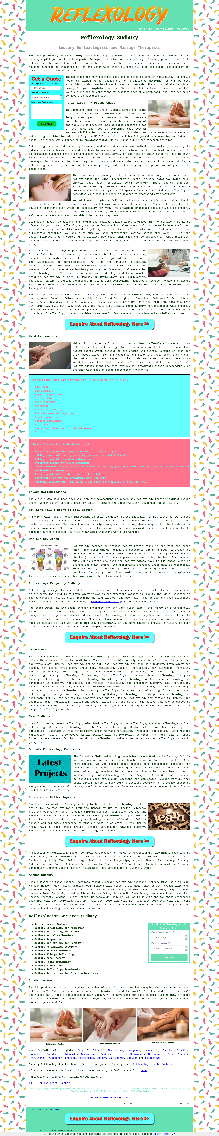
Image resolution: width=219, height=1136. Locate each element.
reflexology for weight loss (88, 664)
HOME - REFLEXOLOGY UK (109, 1097)
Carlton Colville (176, 1050)
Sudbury (93, 294)
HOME (140, 29)
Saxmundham (116, 1058)
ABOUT (159, 29)
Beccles (52, 1054)
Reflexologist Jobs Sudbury (152, 1064)
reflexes (144, 157)
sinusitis (133, 690)
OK (173, 1134)
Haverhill (35, 1054)
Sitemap (31, 1109)
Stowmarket (88, 1054)
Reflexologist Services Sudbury (63, 916)
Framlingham (37, 1058)
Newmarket (137, 1054)
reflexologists (62, 1050)
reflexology (80, 63)
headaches (94, 671)
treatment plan (54, 208)
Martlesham (115, 1050)
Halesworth (155, 1054)
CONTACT (169, 29)
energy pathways (52, 150)
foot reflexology (162, 671)
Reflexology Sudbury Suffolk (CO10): (56, 55)
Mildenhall (69, 1054)
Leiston (121, 1054)
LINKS (149, 29)
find (40, 723)
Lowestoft (151, 1050)
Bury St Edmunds (90, 1050)
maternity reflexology (106, 601)
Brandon (70, 1058)
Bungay (101, 1058)
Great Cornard (178, 1054)
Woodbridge (86, 1058)
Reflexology (37, 146)
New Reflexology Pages (48, 1109)
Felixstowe (152, 1058)
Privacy (188, 1109)
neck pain (36, 698)
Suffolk (43, 1050)
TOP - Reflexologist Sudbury (49, 1083)
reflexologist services (131, 734)
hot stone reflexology (59, 668)
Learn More (161, 1134)
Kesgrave (134, 1050)
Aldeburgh (55, 1058)
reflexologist (180, 190)
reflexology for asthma (79, 675)
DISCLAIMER (183, 29)
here (41, 742)
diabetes (74, 679)
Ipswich (132, 1058)
